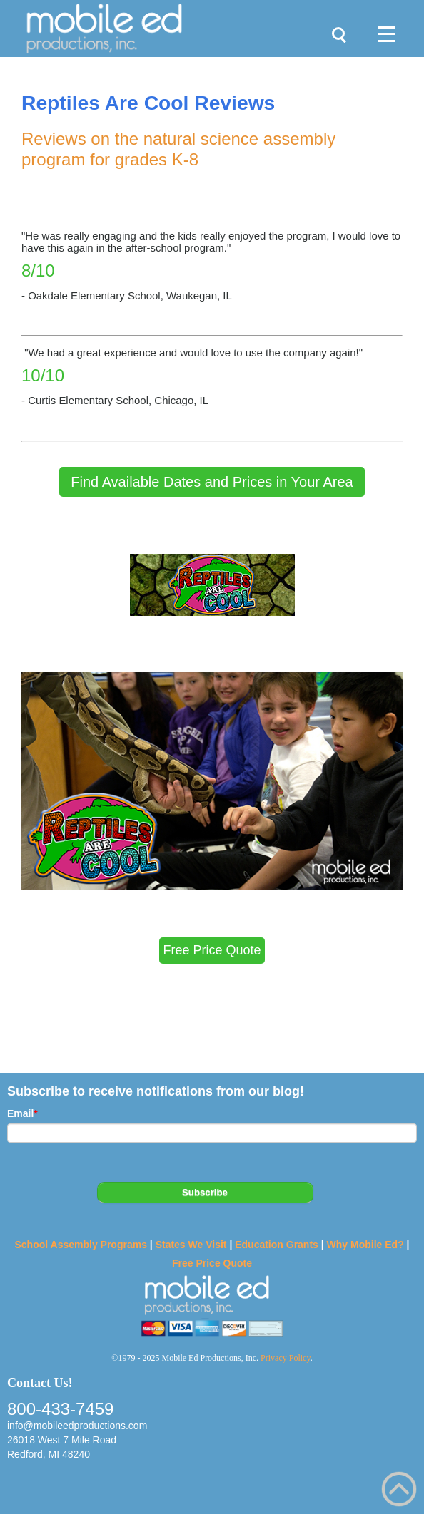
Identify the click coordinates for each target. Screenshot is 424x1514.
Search (335, 29)
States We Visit (191, 1244)
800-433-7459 (60, 1408)
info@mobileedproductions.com (77, 1425)
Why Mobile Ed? (365, 1244)
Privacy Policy (286, 1358)
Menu (381, 21)
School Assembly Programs (80, 1244)
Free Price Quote (212, 1263)
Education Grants (276, 1244)
